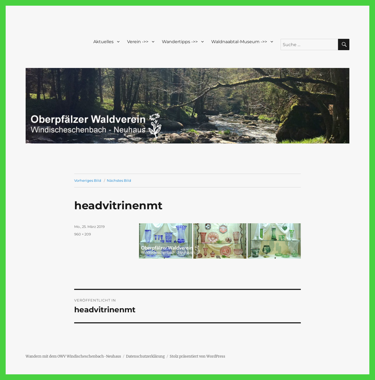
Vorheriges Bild (87, 180)
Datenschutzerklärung (145, 356)
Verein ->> (137, 41)
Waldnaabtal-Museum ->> (239, 41)
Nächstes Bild (119, 180)
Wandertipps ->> (180, 41)
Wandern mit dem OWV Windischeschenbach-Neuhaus (73, 356)
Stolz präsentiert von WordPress (197, 356)
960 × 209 (82, 234)
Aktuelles (103, 41)
